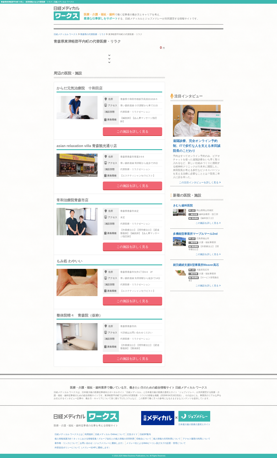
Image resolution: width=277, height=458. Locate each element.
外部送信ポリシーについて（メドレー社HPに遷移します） (83, 447)
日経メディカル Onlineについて (110, 434)
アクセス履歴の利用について (196, 438)
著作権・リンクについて (66, 443)
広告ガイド (132, 434)
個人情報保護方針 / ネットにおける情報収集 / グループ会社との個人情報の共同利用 (94, 438)
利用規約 (89, 434)
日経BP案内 (145, 434)
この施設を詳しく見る (132, 131)
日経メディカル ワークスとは (69, 434)
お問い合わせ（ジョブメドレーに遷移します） (102, 443)
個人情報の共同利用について (167, 438)
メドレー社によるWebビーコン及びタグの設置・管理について (156, 443)
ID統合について (143, 438)
